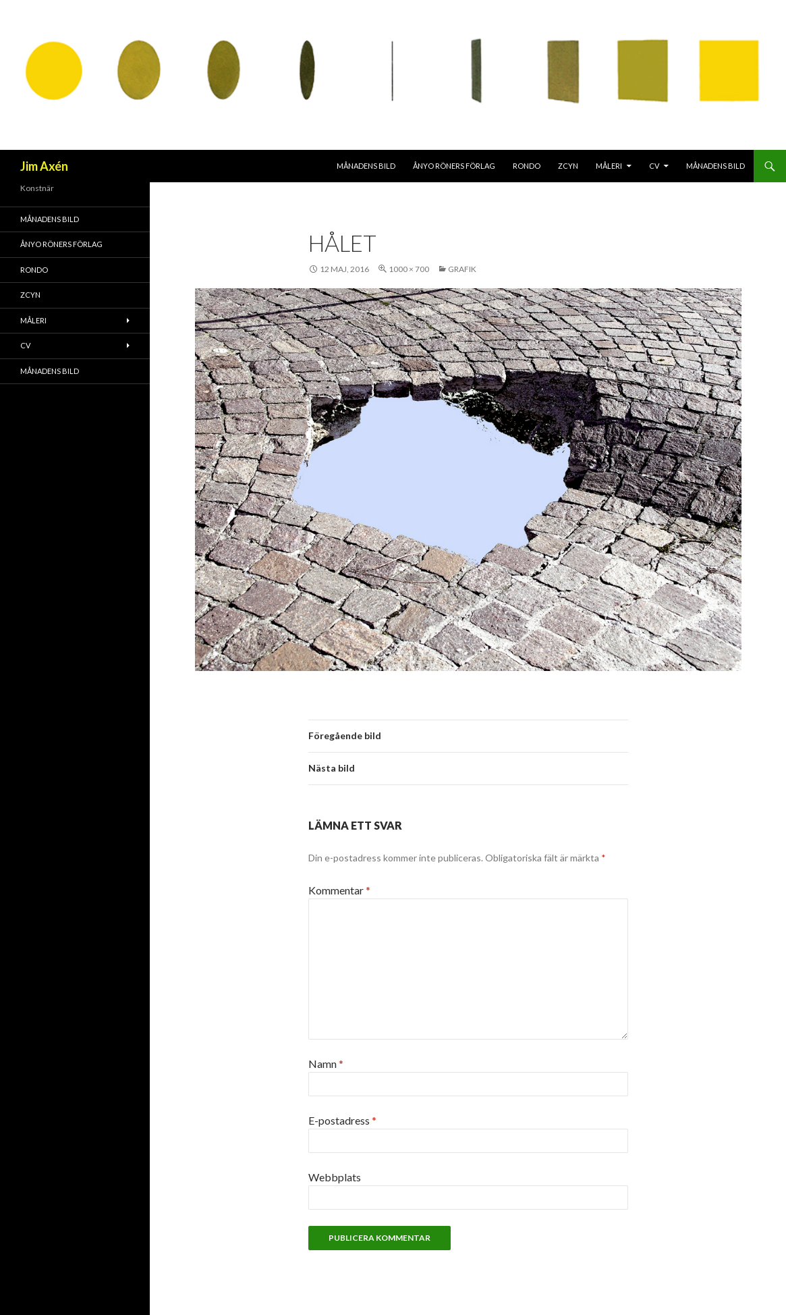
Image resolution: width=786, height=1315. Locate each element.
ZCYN (568, 165)
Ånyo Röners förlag (454, 165)
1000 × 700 (409, 269)
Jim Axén (44, 166)
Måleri (609, 165)
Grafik (462, 269)
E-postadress (342, 1120)
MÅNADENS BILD (366, 165)
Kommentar (339, 890)
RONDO (526, 165)
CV (654, 165)
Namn (325, 1063)
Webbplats (334, 1177)
